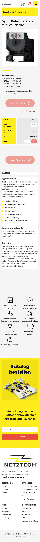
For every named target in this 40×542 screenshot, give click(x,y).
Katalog (4, 508)
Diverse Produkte (28, 496)
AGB (23, 518)
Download (25, 512)
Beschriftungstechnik (29, 486)
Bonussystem (7, 515)
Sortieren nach (30, 111)
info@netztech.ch (23, 474)
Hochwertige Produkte (10, 345)
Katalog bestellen (20, 369)
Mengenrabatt (7, 512)
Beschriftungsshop (29, 499)
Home (4, 486)
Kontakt (4, 493)
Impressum (26, 515)
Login (3, 496)
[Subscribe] (20, 437)
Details (6, 173)
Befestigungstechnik (29, 490)
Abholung (5, 518)
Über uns (5, 490)
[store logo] (7, 3)
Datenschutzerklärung (30, 521)
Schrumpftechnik (28, 493)
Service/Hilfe (26, 508)
